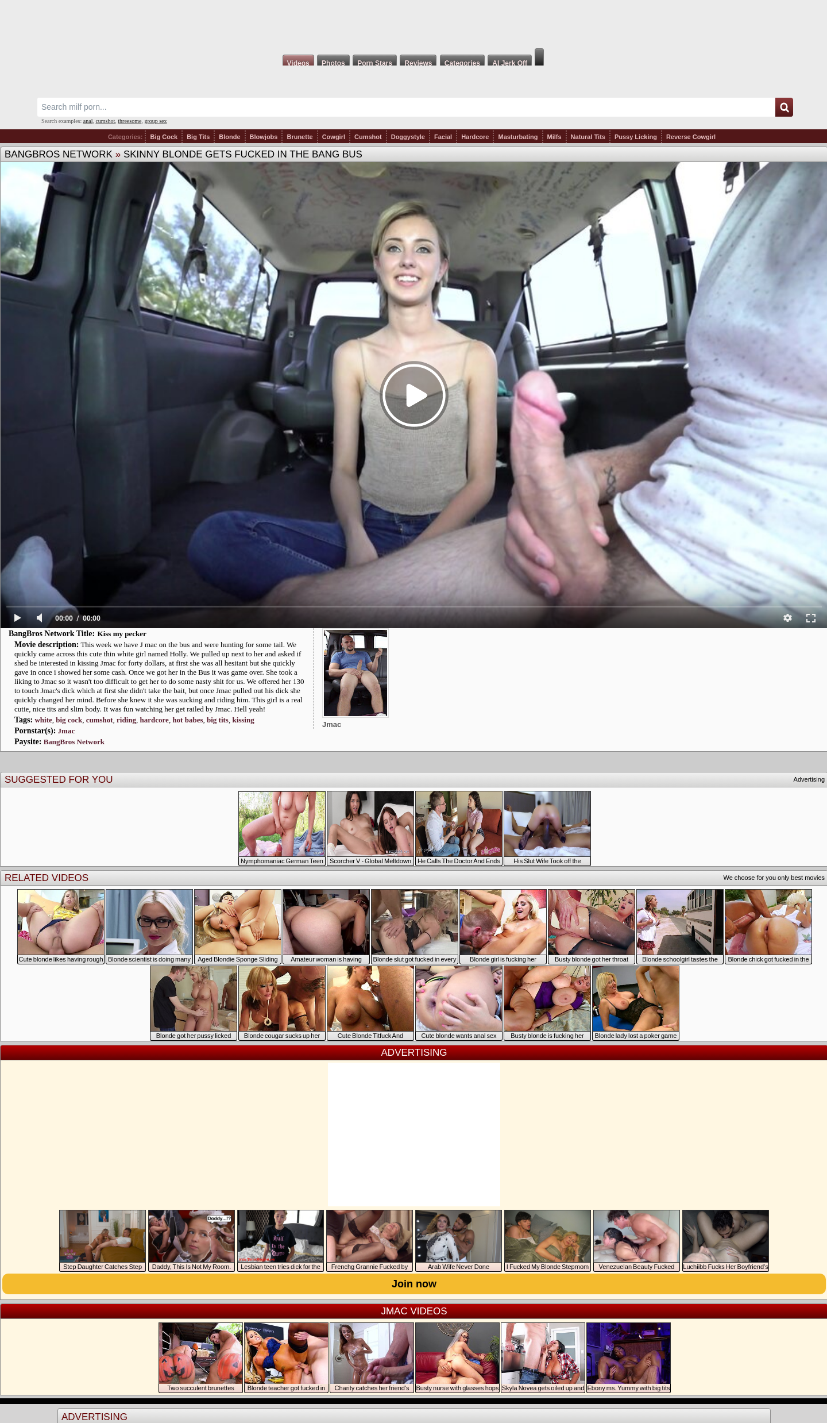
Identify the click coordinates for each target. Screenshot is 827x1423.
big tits (218, 720)
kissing (243, 720)
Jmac (66, 730)
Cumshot (368, 136)
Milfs (554, 136)
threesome (129, 121)
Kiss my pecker (122, 633)
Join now (414, 1284)
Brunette (299, 136)
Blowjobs (264, 136)
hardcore (154, 720)
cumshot (105, 121)
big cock (69, 720)
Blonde (229, 136)
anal (88, 121)
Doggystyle (408, 136)
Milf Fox (413, 24)
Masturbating (518, 136)
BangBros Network (59, 154)
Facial (443, 136)
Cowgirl (333, 136)
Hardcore (475, 136)
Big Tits (198, 136)
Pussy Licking (636, 136)
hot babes (187, 720)
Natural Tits (588, 136)
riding (126, 720)
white (43, 720)
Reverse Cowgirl (691, 136)
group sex (155, 121)
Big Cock (163, 136)
